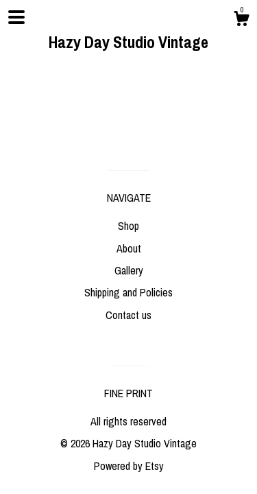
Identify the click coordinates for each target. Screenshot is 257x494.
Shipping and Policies (128, 292)
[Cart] (241, 20)
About (129, 248)
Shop (128, 225)
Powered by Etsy (129, 465)
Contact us (128, 314)
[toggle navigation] (16, 17)
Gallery (128, 270)
